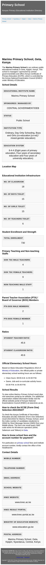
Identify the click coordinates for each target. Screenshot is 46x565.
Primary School (13, 5)
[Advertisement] (23, 42)
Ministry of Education (10, 371)
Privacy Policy (19, 557)
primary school (23, 443)
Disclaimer (27, 557)
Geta (26, 430)
